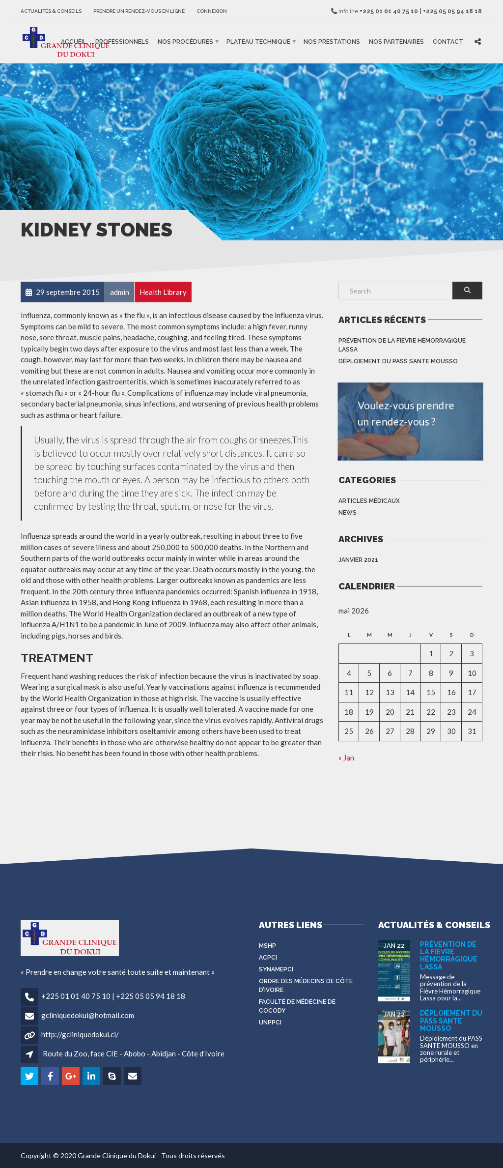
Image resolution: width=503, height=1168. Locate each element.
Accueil (73, 41)
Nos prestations (332, 41)
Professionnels (122, 41)
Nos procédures (185, 41)
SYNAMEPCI (276, 969)
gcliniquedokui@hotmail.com (87, 1015)
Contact (448, 41)
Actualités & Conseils (51, 11)
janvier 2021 (358, 559)
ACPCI (268, 957)
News (347, 512)
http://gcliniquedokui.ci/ (80, 1034)
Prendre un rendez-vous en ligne (139, 11)
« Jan (346, 757)
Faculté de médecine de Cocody (297, 1006)
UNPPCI (270, 1022)
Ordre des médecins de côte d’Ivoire (306, 985)
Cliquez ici (375, 439)
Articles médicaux (369, 500)
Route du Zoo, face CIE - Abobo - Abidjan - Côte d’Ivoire (133, 1053)
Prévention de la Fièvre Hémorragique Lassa (402, 345)
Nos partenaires (396, 41)
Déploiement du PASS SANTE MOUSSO (398, 361)
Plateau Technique (258, 41)
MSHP (267, 945)
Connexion (211, 11)
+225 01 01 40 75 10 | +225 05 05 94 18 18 (113, 996)
